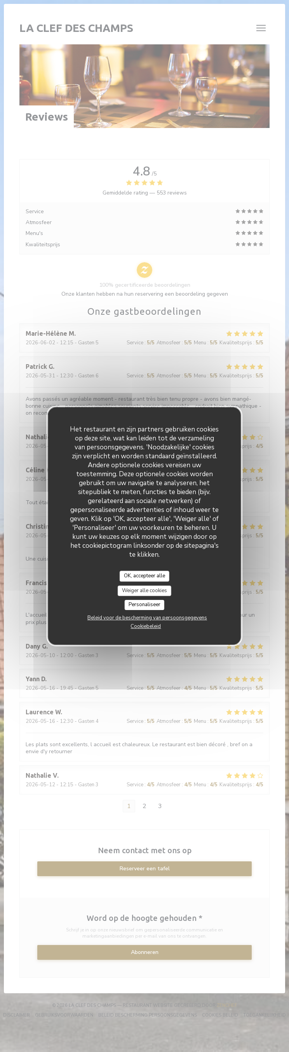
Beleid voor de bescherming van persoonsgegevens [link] (147, 617)
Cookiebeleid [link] (146, 626)
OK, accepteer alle (144, 575)
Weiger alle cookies (144, 590)
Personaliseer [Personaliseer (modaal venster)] (144, 604)
